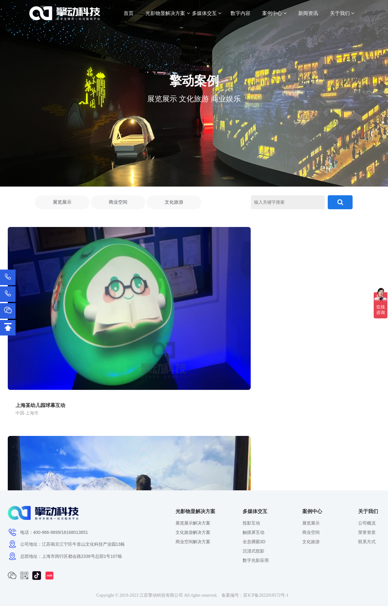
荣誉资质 (367, 532)
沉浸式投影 (253, 550)
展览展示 (62, 203)
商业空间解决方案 (193, 541)
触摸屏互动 (253, 532)
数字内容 (240, 13)
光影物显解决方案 (167, 13)
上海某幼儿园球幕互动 (36, 316)
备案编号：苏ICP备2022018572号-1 (254, 595)
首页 (129, 13)
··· (224, 466)
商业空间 (118, 203)
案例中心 (274, 13)
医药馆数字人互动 (285, 429)
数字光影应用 (256, 560)
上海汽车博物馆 (282, 316)
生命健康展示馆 (155, 429)
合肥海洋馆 (150, 316)
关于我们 (342, 13)
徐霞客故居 (23, 429)
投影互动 (251, 522)
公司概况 (367, 522)
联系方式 (367, 541)
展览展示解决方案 (193, 522)
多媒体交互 (206, 13)
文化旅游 (174, 203)
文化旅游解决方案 (193, 532)
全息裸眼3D (254, 541)
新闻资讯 (308, 13)
